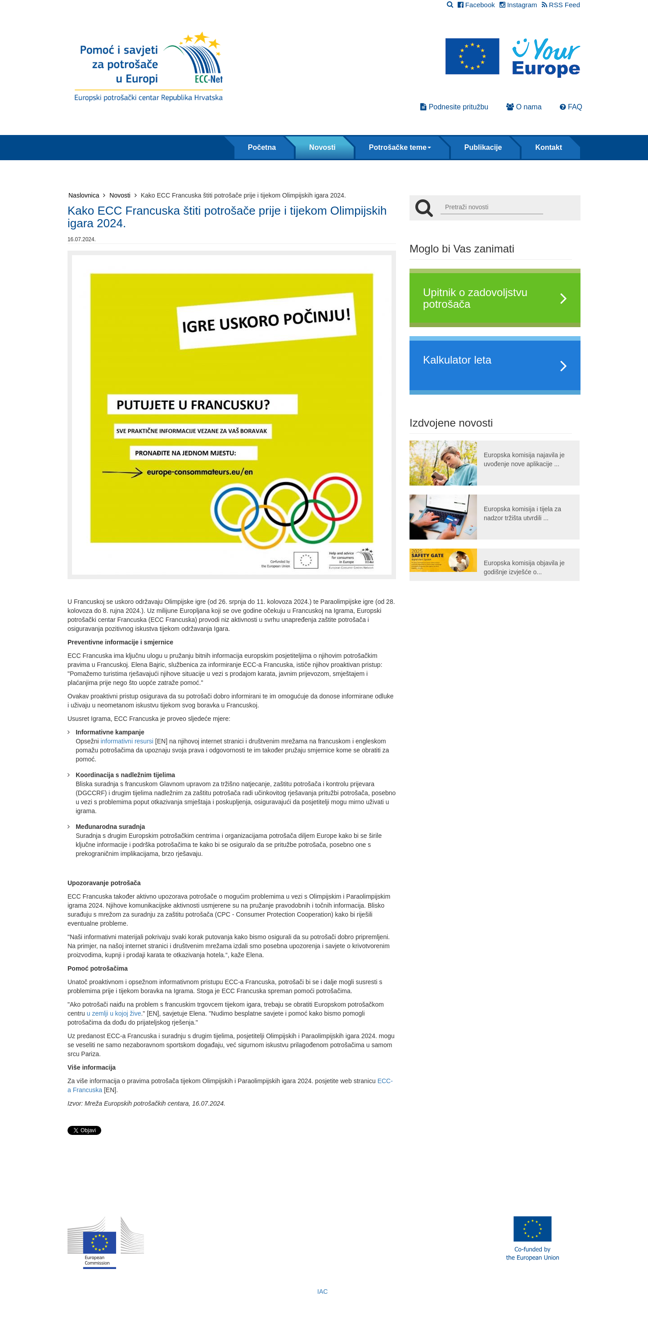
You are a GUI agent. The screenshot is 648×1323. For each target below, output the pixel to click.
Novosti (322, 147)
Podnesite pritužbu (454, 107)
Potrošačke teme (400, 147)
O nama (523, 107)
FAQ (571, 107)
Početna (262, 147)
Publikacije (483, 147)
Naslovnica (86, 195)
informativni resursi (126, 741)
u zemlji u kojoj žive (114, 1013)
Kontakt (548, 147)
